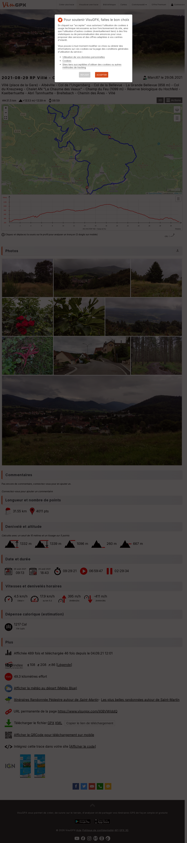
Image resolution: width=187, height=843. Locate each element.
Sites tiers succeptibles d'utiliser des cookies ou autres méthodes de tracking (91, 66)
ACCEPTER (102, 75)
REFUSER (84, 75)
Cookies (66, 60)
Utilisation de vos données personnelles (83, 57)
